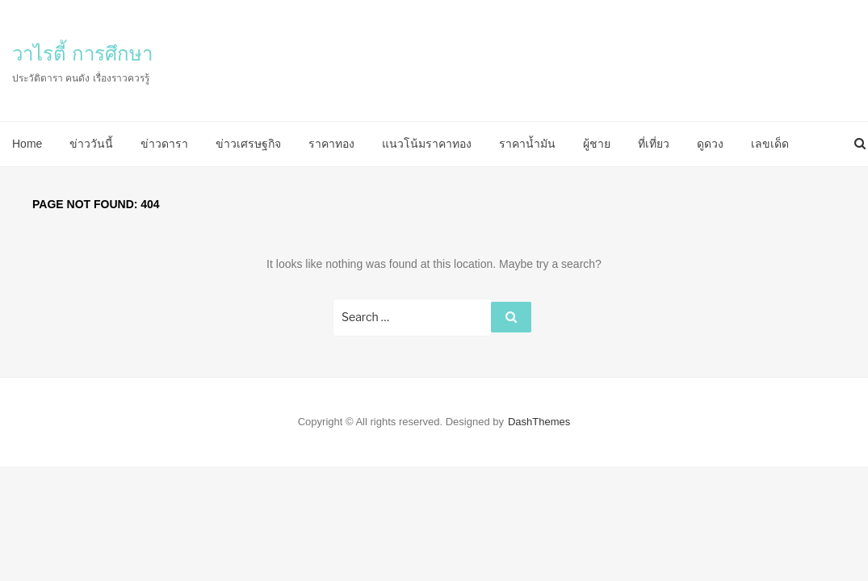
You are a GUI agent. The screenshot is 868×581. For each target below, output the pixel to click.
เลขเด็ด (770, 143)
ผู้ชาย (596, 143)
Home (27, 143)
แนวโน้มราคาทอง (427, 143)
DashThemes (539, 422)
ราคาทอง (331, 143)
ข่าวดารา (164, 143)
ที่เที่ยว (653, 143)
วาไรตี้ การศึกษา (82, 54)
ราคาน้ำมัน (527, 143)
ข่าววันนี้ (91, 143)
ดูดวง (710, 143)
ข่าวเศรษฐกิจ (248, 143)
